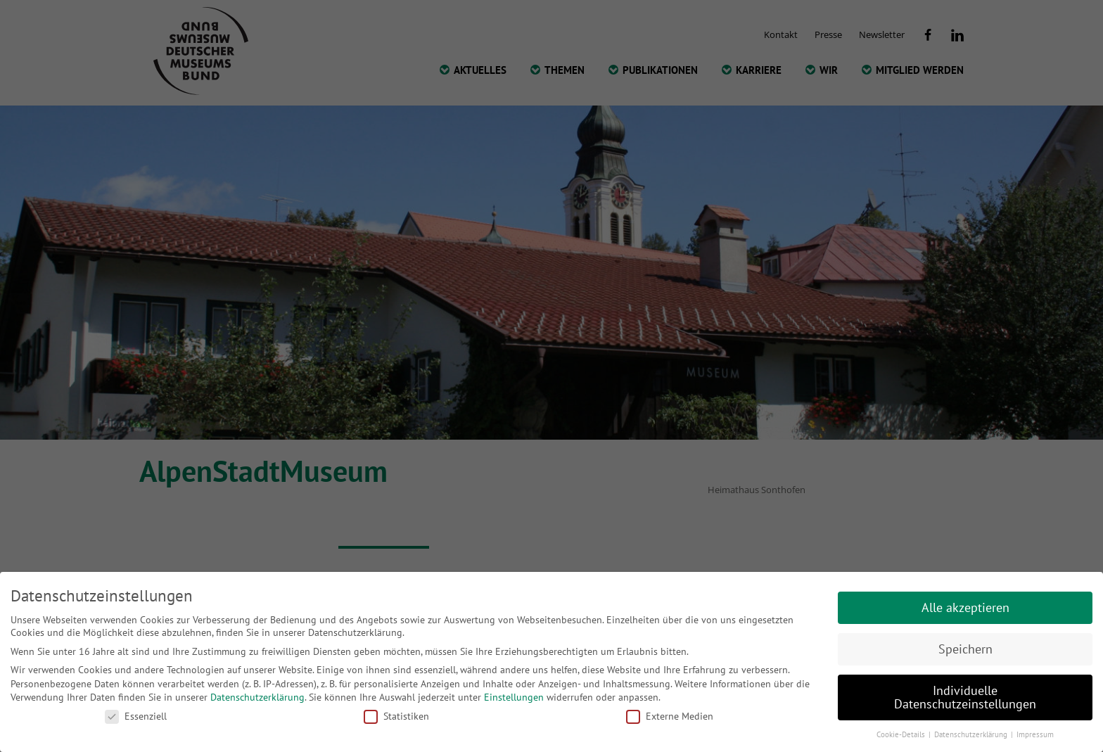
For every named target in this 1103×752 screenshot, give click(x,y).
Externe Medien (669, 716)
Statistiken (396, 716)
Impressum (1035, 734)
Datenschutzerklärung (257, 697)
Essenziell (136, 716)
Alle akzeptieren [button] (965, 607)
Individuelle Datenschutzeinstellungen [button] (965, 697)
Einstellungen (514, 697)
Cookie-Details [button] (901, 734)
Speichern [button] (965, 649)
